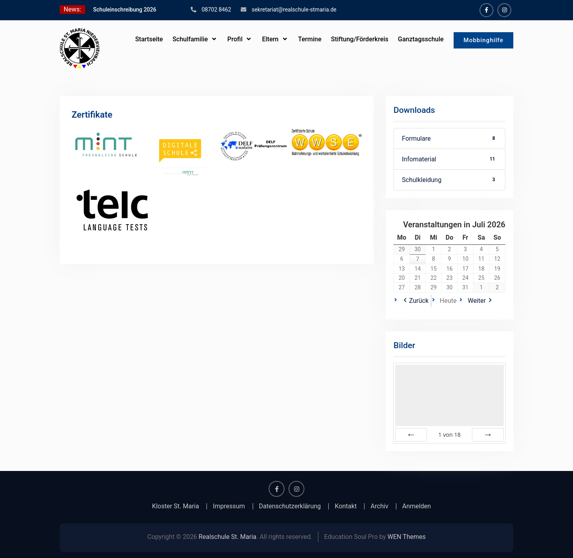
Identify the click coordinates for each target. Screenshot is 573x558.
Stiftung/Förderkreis (359, 39)
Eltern (270, 39)
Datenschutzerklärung (290, 506)
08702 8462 (216, 9)
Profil (234, 39)
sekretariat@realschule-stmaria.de (293, 9)
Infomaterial (449, 159)
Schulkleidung (449, 180)
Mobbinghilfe (483, 40)
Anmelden (416, 506)
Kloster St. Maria (175, 506)
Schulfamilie (190, 39)
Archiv (379, 506)
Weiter (476, 300)
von (449, 434)
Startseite (149, 39)
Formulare (449, 138)
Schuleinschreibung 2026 (124, 9)
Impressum (229, 506)
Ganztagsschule (421, 39)
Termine (310, 39)
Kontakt (346, 506)
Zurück (419, 300)
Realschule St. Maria (227, 537)
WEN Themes (407, 537)
